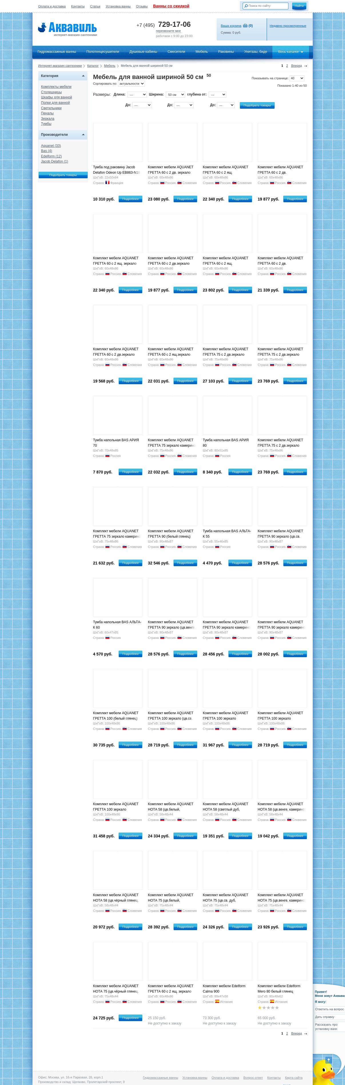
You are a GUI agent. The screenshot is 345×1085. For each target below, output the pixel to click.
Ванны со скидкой (171, 6)
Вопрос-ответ (253, 1077)
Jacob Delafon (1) (54, 161)
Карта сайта (293, 1077)
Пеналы (47, 113)
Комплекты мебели (56, 87)
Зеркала (47, 119)
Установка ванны (118, 6)
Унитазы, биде (255, 52)
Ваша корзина (231, 25)
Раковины (226, 52)
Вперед (296, 65)
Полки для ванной (55, 103)
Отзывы (141, 6)
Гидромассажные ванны (57, 52)
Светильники (51, 108)
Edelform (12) (51, 156)
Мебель (202, 52)
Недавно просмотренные (288, 25)
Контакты (78, 6)
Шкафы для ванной (56, 97)
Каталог (93, 65)
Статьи (95, 6)
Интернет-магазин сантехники (60, 65)
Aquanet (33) (51, 146)
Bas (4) (46, 151)
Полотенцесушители (102, 52)
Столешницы (51, 92)
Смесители (176, 52)
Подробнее (130, 199)
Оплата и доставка (52, 6)
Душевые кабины (143, 52)
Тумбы (46, 124)
